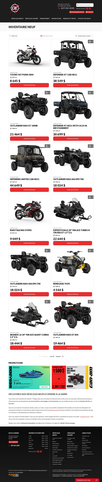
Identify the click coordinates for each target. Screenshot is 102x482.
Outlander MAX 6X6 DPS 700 (68, 179)
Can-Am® (54, 456)
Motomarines (55, 445)
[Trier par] (84, 36)
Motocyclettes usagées (72, 445)
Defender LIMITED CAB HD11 (24, 179)
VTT (53, 454)
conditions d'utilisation (67, 475)
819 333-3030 (66, 8)
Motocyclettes (55, 443)
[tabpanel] (38, 442)
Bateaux (54, 441)
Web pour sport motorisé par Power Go (38, 470)
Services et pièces (69, 18)
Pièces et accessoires (87, 451)
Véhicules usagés (31, 18)
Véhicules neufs (17, 18)
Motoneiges (55, 447)
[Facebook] (90, 9)
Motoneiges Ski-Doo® (57, 460)
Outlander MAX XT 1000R (24, 125)
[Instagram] (87, 9)
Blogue (83, 438)
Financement (45, 18)
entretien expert (54, 410)
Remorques (55, 451)
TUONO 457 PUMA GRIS (21, 74)
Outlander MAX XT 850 (65, 335)
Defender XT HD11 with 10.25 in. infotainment (70, 126)
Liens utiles (86, 433)
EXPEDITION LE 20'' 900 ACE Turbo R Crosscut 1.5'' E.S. (71, 231)
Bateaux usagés (70, 443)
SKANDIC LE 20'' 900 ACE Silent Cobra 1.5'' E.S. (29, 336)
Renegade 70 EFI (61, 284)
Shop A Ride (20, 472)
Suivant (60, 356)
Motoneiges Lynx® (56, 462)
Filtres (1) (13, 36)
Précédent (43, 356)
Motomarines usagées (72, 447)
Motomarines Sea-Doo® (58, 458)
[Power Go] (28, 475)
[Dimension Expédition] (15, 8)
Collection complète (57, 464)
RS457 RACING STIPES (21, 230)
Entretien (84, 449)
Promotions (56, 18)
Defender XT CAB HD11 (65, 74)
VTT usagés (70, 455)
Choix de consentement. (78, 475)
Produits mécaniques (57, 449)
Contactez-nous (84, 18)
